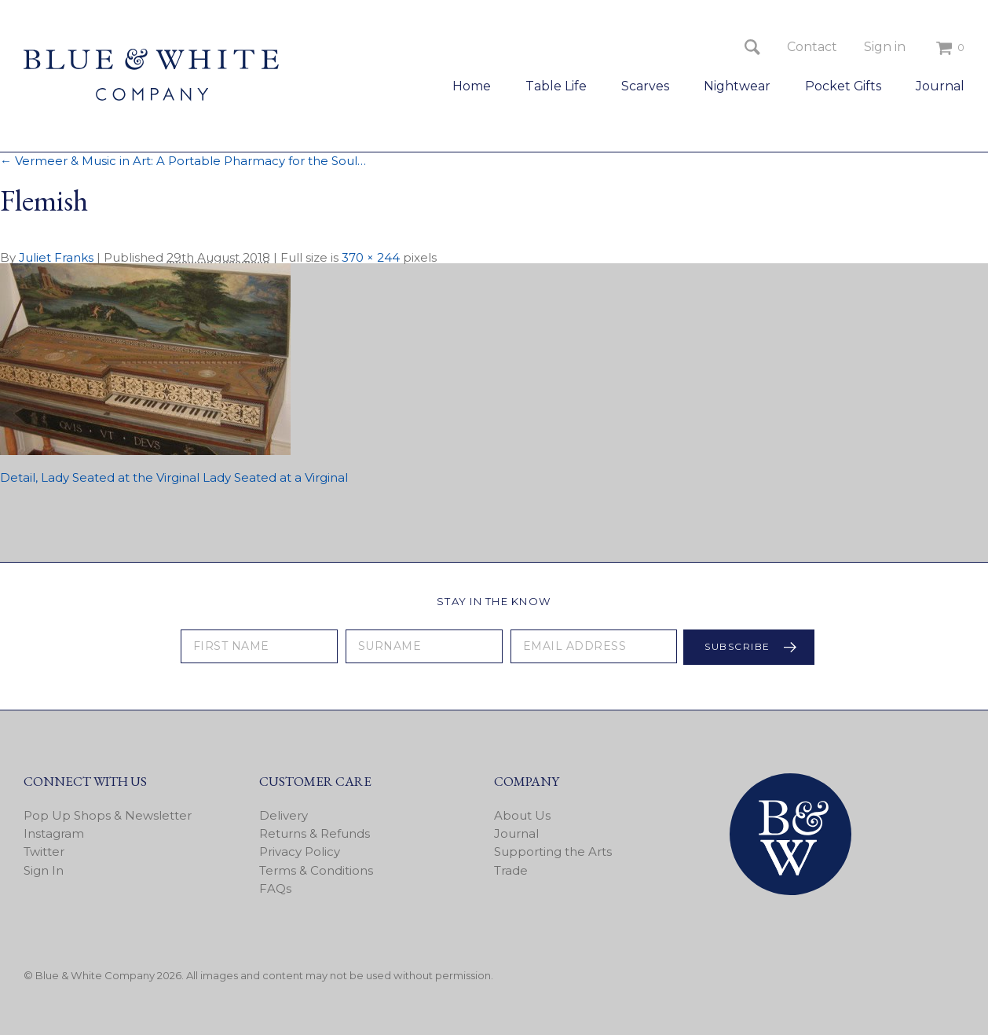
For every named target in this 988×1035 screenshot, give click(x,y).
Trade (511, 870)
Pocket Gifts (843, 86)
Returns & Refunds (314, 833)
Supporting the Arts (553, 851)
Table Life (556, 86)
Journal (940, 86)
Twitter (44, 851)
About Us (522, 815)
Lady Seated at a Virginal (275, 477)
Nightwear (737, 86)
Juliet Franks (56, 257)
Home (471, 86)
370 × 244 (371, 257)
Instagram (54, 833)
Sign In (44, 870)
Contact (812, 46)
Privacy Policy (299, 851)
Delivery (283, 815)
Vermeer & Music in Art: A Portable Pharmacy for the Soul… (183, 160)
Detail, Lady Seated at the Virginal (99, 477)
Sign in (885, 46)
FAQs (275, 888)
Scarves (645, 86)
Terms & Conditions (316, 870)
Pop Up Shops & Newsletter (108, 815)
